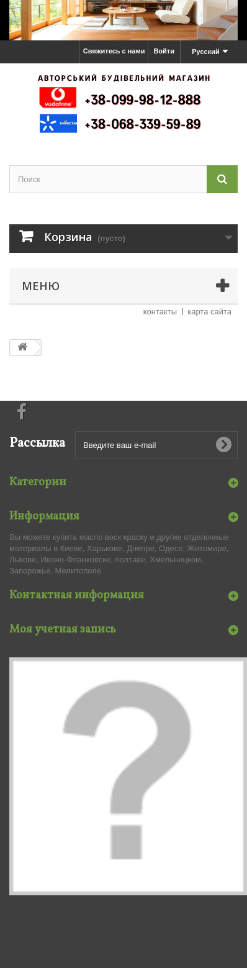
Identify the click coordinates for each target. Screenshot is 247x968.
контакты (160, 311)
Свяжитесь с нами (114, 51)
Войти (163, 51)
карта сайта (209, 311)
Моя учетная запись (62, 629)
